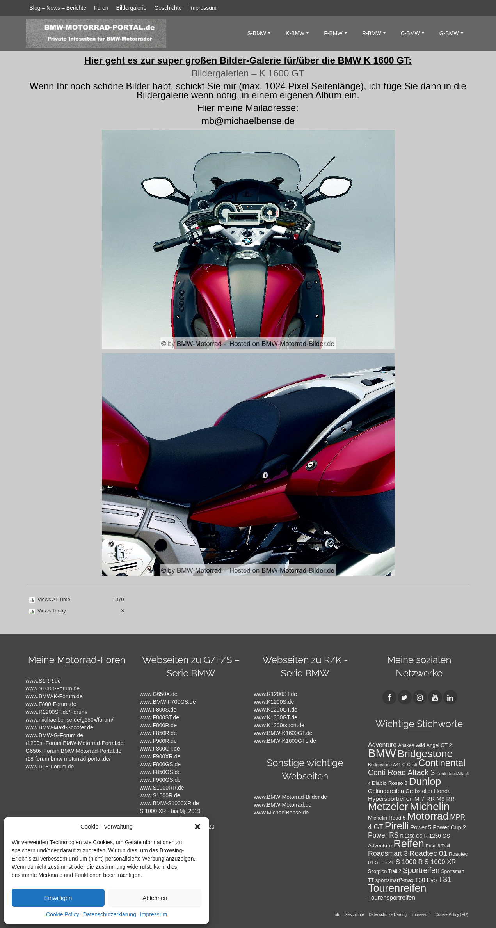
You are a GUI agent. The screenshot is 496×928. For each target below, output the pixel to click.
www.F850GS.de (160, 772)
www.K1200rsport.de (279, 725)
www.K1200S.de (274, 702)
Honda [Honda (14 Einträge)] (442, 791)
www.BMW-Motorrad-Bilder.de (290, 797)
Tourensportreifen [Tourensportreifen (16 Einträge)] (391, 897)
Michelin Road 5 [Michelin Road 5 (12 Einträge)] (386, 818)
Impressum (153, 914)
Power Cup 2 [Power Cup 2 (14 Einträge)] (449, 827)
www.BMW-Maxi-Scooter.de (59, 727)
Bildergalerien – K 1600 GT (248, 73)
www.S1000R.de (160, 795)
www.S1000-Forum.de (53, 688)
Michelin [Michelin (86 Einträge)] (430, 806)
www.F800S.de (158, 709)
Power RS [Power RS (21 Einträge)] (383, 835)
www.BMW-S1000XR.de (169, 803)
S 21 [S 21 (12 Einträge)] (388, 862)
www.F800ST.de (159, 717)
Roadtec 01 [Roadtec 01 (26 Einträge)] (428, 853)
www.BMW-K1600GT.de (283, 733)
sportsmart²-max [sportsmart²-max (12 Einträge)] (394, 880)
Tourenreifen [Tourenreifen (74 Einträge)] (397, 888)
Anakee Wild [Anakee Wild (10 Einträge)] (411, 745)
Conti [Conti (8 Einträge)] (412, 764)
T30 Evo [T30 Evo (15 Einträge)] (426, 880)
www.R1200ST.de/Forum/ (57, 712)
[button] (197, 826)
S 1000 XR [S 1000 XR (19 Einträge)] (440, 862)
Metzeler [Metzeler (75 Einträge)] (388, 807)
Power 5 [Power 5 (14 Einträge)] (421, 827)
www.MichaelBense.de (281, 812)
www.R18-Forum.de (50, 766)
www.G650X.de (159, 694)
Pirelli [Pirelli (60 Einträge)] (397, 825)
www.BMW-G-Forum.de (55, 735)
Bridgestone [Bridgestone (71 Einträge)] (425, 753)
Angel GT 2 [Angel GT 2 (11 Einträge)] (439, 745)
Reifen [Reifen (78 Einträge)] (408, 844)
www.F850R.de (158, 733)
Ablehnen (154, 897)
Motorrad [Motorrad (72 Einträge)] (427, 816)
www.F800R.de (158, 725)
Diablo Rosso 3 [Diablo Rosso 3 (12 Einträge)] (389, 783)
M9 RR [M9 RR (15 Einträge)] (445, 798)
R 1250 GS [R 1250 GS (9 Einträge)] (411, 836)
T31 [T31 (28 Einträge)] (445, 879)
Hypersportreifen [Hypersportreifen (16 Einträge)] (390, 798)
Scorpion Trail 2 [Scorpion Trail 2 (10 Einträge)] (384, 871)
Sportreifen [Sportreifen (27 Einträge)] (421, 870)
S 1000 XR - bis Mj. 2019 (170, 811)
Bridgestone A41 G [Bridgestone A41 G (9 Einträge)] (387, 764)
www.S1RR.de (43, 681)
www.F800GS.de (160, 764)
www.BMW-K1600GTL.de (285, 741)
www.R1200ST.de (275, 694)
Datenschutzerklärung (109, 914)
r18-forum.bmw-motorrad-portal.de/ (68, 759)
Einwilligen (58, 897)
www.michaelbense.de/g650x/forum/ (70, 720)
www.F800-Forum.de (51, 704)
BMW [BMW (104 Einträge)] (382, 753)
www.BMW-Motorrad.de (283, 805)
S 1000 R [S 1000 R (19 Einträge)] (409, 862)
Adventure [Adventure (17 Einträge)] (382, 744)
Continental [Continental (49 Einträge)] (441, 763)
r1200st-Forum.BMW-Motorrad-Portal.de (75, 743)
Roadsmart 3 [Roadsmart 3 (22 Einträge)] (388, 853)
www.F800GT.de (160, 748)
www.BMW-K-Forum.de (54, 696)
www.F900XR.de (160, 756)
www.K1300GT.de (275, 717)
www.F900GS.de (160, 780)
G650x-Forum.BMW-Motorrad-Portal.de (74, 751)
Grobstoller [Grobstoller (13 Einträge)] (418, 791)
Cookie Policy (62, 914)
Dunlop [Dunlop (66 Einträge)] (425, 781)
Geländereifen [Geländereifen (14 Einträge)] (386, 791)
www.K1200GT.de (275, 709)
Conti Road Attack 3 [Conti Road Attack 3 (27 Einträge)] (401, 772)
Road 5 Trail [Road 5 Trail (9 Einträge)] (438, 845)
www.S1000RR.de (162, 787)
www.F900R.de (158, 741)
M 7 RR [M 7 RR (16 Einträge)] (424, 798)
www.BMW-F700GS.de (168, 702)
